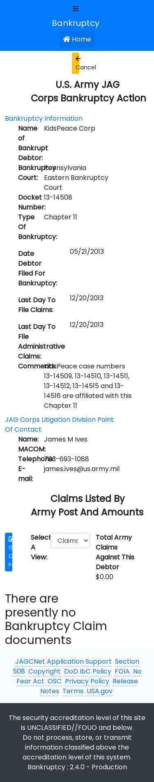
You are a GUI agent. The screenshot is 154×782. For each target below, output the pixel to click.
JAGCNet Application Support (63, 661)
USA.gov (100, 691)
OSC (55, 681)
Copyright (44, 671)
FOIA (122, 671)
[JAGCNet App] (77, 22)
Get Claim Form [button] (10, 552)
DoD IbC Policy (87, 671)
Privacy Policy (87, 681)
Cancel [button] (77, 63)
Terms (72, 691)
